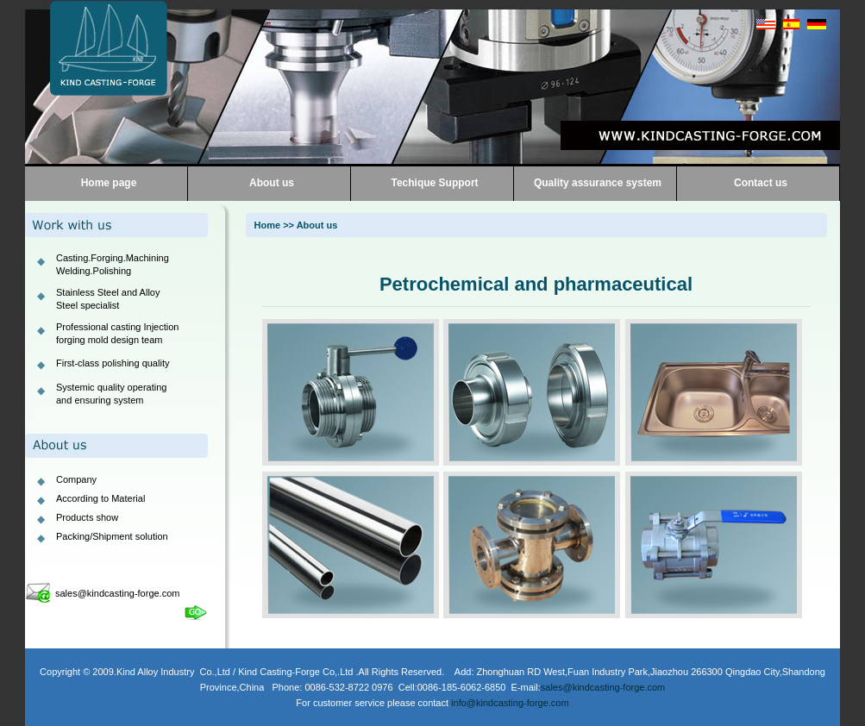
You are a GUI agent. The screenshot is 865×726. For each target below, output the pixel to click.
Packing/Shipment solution (112, 536)
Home (267, 225)
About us (271, 183)
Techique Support (434, 183)
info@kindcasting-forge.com (510, 703)
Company (76, 479)
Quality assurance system (597, 183)
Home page (109, 183)
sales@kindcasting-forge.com (117, 593)
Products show (87, 517)
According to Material (100, 498)
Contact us (760, 183)
